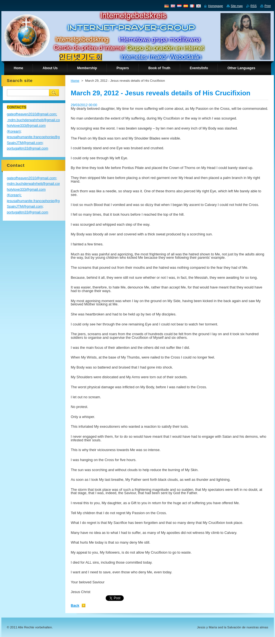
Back (75, 605)
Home (75, 80)
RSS (254, 6)
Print (267, 6)
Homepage (215, 6)
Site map (237, 6)
